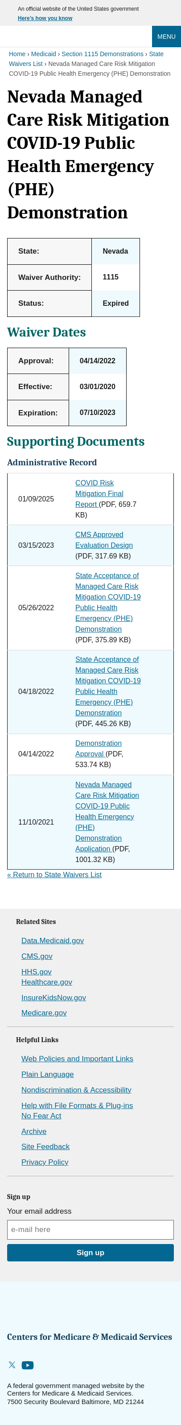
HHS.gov (36, 972)
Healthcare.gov (46, 982)
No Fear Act (41, 1116)
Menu (166, 36)
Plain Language (47, 1074)
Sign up (90, 1252)
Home (17, 53)
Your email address (39, 1211)
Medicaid (43, 53)
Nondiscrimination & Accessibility (76, 1090)
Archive (33, 1131)
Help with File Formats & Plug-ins (77, 1105)
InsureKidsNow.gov (53, 998)
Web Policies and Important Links (77, 1059)
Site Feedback (45, 1146)
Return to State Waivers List (54, 875)
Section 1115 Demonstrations (103, 53)
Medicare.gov (44, 1013)
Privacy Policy (44, 1162)
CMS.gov (37, 956)
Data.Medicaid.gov (52, 940)
